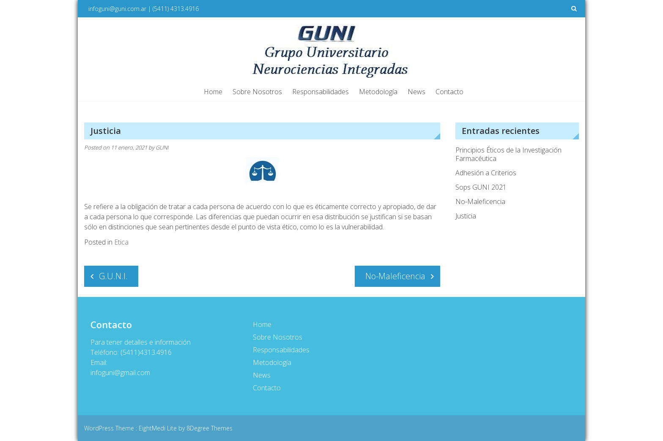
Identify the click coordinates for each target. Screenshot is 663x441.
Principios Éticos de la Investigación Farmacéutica (508, 154)
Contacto (449, 91)
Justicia (465, 216)
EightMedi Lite (158, 428)
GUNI (162, 147)
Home (213, 91)
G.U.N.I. (113, 276)
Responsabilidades (320, 91)
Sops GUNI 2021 (481, 187)
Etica (121, 242)
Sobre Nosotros (257, 91)
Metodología (378, 91)
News (416, 91)
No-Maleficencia (395, 276)
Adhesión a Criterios (485, 173)
